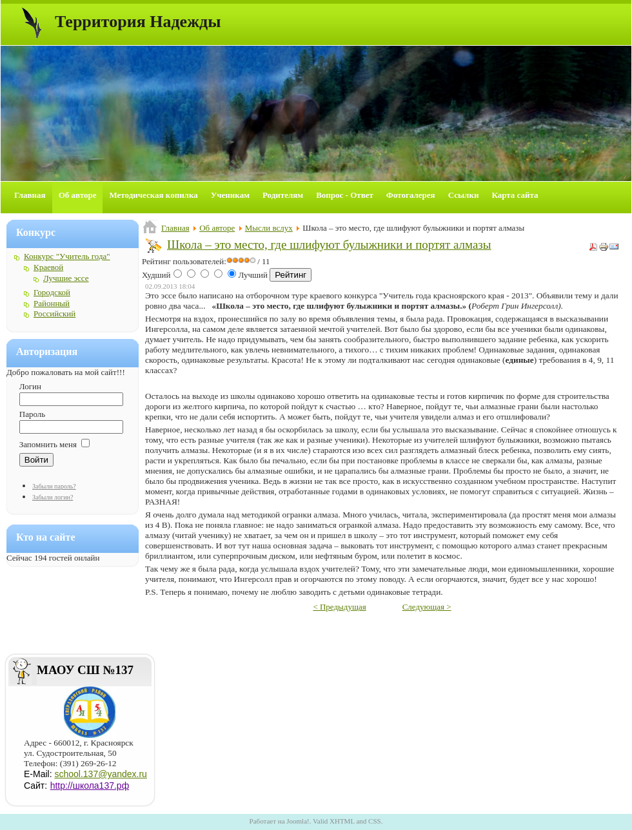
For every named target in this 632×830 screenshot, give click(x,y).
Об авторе (217, 228)
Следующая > (426, 607)
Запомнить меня (48, 444)
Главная (175, 228)
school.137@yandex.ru (100, 774)
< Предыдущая (339, 607)
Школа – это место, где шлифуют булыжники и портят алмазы (329, 244)
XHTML (342, 821)
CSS (374, 821)
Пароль (32, 414)
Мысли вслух (269, 228)
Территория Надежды (138, 21)
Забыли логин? (52, 497)
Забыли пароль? (54, 486)
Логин (30, 386)
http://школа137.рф (90, 785)
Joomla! (297, 821)
